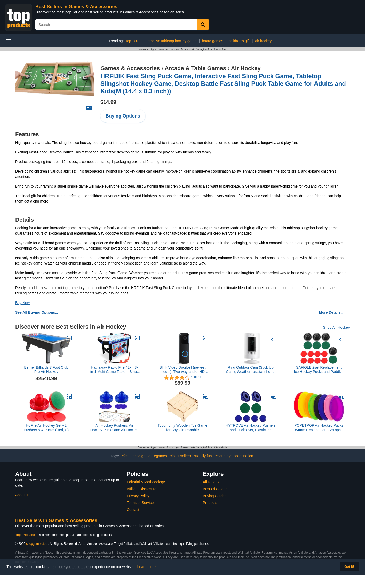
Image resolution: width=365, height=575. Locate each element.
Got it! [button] (349, 567)
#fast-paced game (136, 456)
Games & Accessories (130, 68)
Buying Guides (214, 496)
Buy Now (22, 303)
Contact (133, 510)
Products (210, 503)
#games (160, 456)
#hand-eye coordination (234, 456)
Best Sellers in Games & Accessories (76, 6)
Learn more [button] (146, 567)
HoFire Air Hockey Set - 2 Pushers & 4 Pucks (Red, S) (46, 427)
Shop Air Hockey (336, 327)
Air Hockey (246, 68)
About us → (24, 495)
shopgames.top (36, 544)
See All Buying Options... (36, 312)
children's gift (239, 41)
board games (212, 41)
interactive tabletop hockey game (170, 41)
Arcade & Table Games (195, 68)
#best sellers (180, 456)
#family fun (203, 456)
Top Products (25, 535)
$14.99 (108, 102)
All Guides (211, 482)
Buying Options (123, 116)
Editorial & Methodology (146, 482)
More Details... (331, 312)
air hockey (263, 41)
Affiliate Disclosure (141, 489)
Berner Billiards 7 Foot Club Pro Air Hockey (46, 369)
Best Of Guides (215, 489)
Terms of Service (140, 503)
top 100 (132, 41)
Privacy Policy (138, 496)
